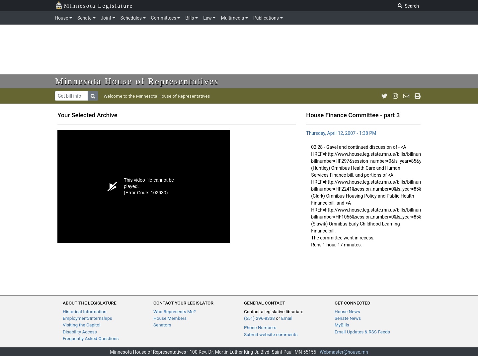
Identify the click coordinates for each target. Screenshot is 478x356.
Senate (84, 18)
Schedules (131, 18)
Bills (189, 18)
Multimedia (232, 18)
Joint (106, 18)
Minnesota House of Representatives (137, 81)
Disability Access (80, 331)
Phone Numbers (260, 327)
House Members (170, 318)
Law (207, 18)
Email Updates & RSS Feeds (362, 331)
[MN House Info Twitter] (384, 96)
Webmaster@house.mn (344, 352)
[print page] (417, 96)
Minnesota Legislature (94, 5)
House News (347, 311)
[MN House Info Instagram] (395, 96)
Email (286, 318)
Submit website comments (271, 334)
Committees (163, 18)
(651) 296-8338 (259, 318)
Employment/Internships (87, 318)
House (61, 18)
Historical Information (85, 311)
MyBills (342, 324)
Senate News (348, 318)
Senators (162, 324)
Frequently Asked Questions (91, 338)
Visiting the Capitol (82, 324)
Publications (266, 18)
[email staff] (406, 96)
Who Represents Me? (174, 311)
